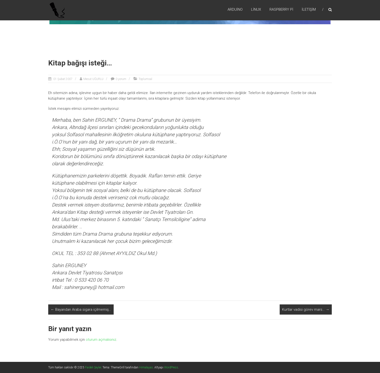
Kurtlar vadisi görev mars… (305, 309)
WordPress (171, 367)
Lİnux (256, 9)
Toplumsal (145, 79)
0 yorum (121, 79)
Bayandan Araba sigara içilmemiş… (81, 309)
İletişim (309, 9)
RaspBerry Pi (281, 9)
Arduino (235, 9)
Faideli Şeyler (93, 367)
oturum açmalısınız (101, 339)
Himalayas (146, 367)
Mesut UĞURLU (93, 79)
